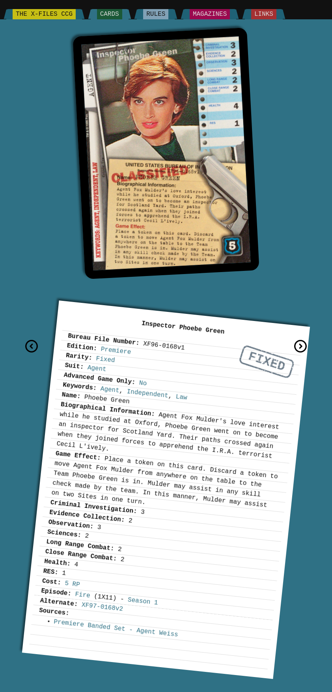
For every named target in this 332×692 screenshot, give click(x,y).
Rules (155, 14)
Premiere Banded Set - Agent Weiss (115, 628)
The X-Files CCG (44, 14)
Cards (109, 14)
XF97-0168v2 (102, 607)
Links (263, 14)
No (143, 383)
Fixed (266, 362)
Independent (148, 393)
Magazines (210, 14)
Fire (83, 595)
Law (181, 397)
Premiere (116, 351)
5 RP (72, 584)
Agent (97, 368)
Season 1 (142, 601)
